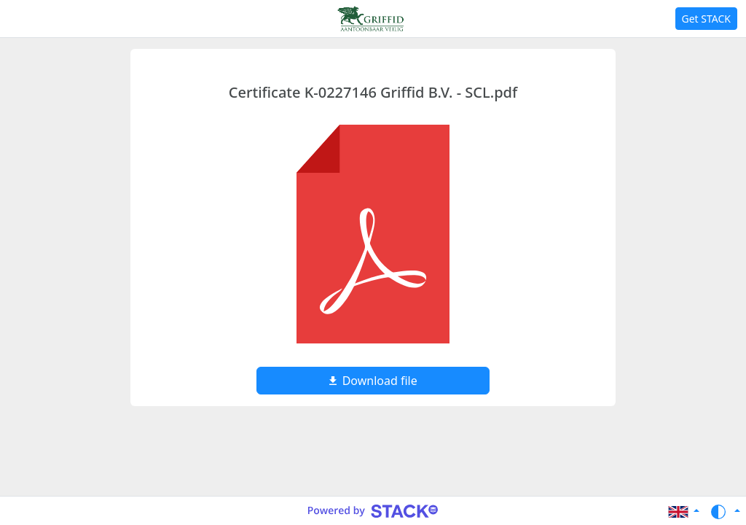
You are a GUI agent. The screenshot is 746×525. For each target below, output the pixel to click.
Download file (373, 381)
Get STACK (706, 19)
